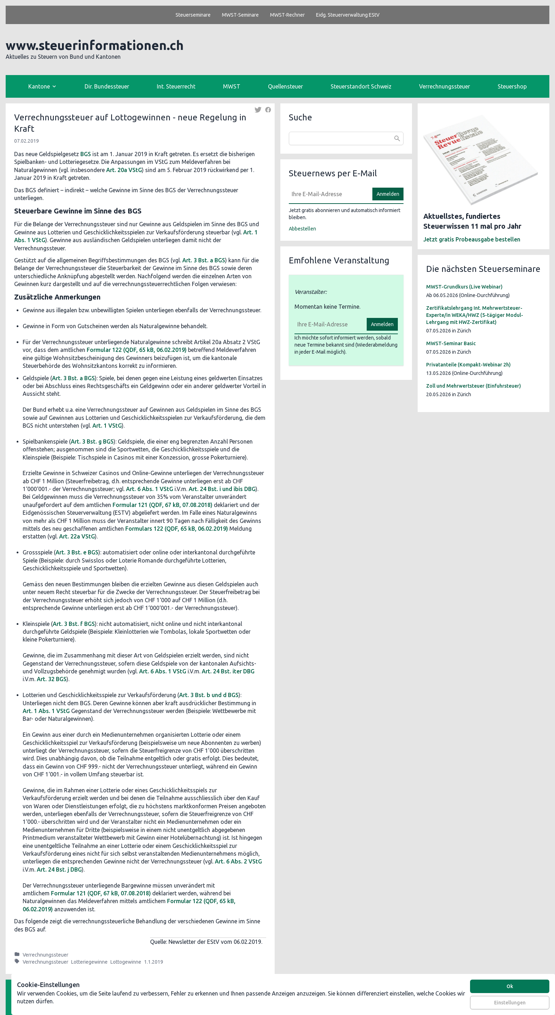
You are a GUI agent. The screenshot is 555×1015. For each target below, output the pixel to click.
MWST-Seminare (240, 15)
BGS (85, 154)
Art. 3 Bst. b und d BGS (209, 695)
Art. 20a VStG (124, 170)
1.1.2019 (153, 962)
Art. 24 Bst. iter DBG (228, 671)
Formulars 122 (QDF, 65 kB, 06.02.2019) (176, 528)
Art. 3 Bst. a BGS (203, 260)
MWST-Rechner (287, 15)
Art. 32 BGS (52, 679)
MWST (231, 86)
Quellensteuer (285, 86)
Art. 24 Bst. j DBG (59, 869)
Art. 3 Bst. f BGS (74, 624)
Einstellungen (510, 1002)
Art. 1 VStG (107, 425)
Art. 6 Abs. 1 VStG (149, 489)
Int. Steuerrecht (176, 86)
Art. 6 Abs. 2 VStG (238, 861)
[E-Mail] (328, 194)
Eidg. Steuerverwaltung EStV (347, 15)
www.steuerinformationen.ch (95, 45)
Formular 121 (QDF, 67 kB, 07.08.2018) (162, 505)
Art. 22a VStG (77, 536)
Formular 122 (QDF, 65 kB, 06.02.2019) (137, 350)
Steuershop (512, 86)
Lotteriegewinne (89, 962)
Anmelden (388, 194)
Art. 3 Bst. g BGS (92, 441)
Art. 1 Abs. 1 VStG (46, 711)
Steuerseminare (193, 15)
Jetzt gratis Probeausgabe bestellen (471, 239)
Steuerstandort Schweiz (361, 86)
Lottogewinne (125, 962)
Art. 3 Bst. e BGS (77, 552)
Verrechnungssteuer (444, 86)
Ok (510, 986)
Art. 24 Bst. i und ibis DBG (222, 489)
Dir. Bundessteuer (107, 86)
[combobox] (346, 138)
